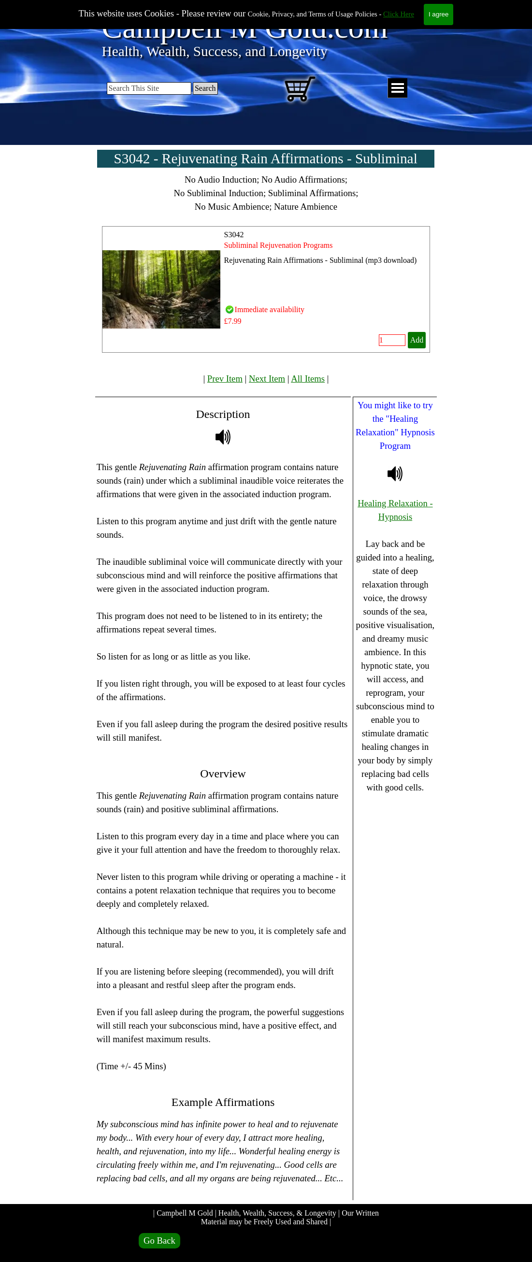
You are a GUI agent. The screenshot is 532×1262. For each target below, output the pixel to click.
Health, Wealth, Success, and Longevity (215, 51)
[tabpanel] (266, 193)
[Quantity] (392, 340)
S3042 (234, 234)
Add (417, 340)
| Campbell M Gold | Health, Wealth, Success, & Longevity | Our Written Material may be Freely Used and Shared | (267, 1217)
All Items (308, 378)
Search (205, 88)
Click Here (398, 14)
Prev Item (225, 378)
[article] (266, 289)
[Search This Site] (149, 88)
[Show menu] (397, 88)
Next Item (267, 378)
